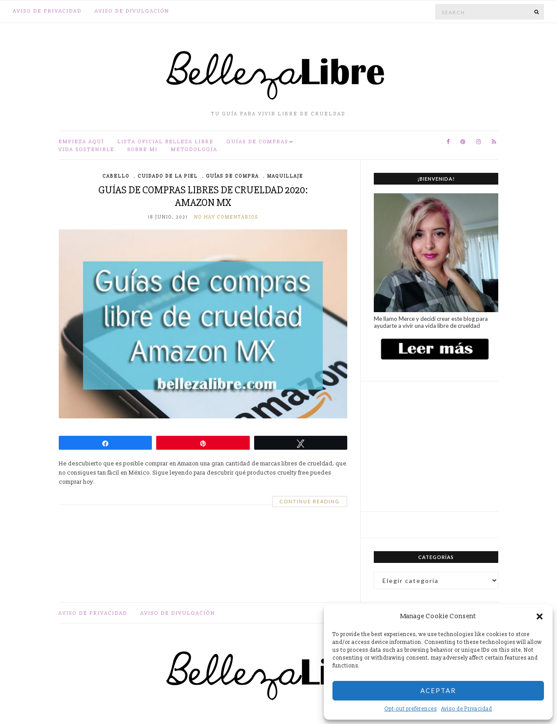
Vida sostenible (86, 149)
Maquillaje (285, 176)
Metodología (194, 149)
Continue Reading (309, 501)
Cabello (116, 176)
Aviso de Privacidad (466, 709)
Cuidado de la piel (168, 176)
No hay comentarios (226, 217)
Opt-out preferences (410, 709)
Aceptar (438, 690)
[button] (539, 616)
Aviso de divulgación (132, 11)
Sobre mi (143, 149)
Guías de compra (232, 176)
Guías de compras (258, 142)
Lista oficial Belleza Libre (165, 142)
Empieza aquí (81, 142)
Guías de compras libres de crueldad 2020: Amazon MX (203, 196)
